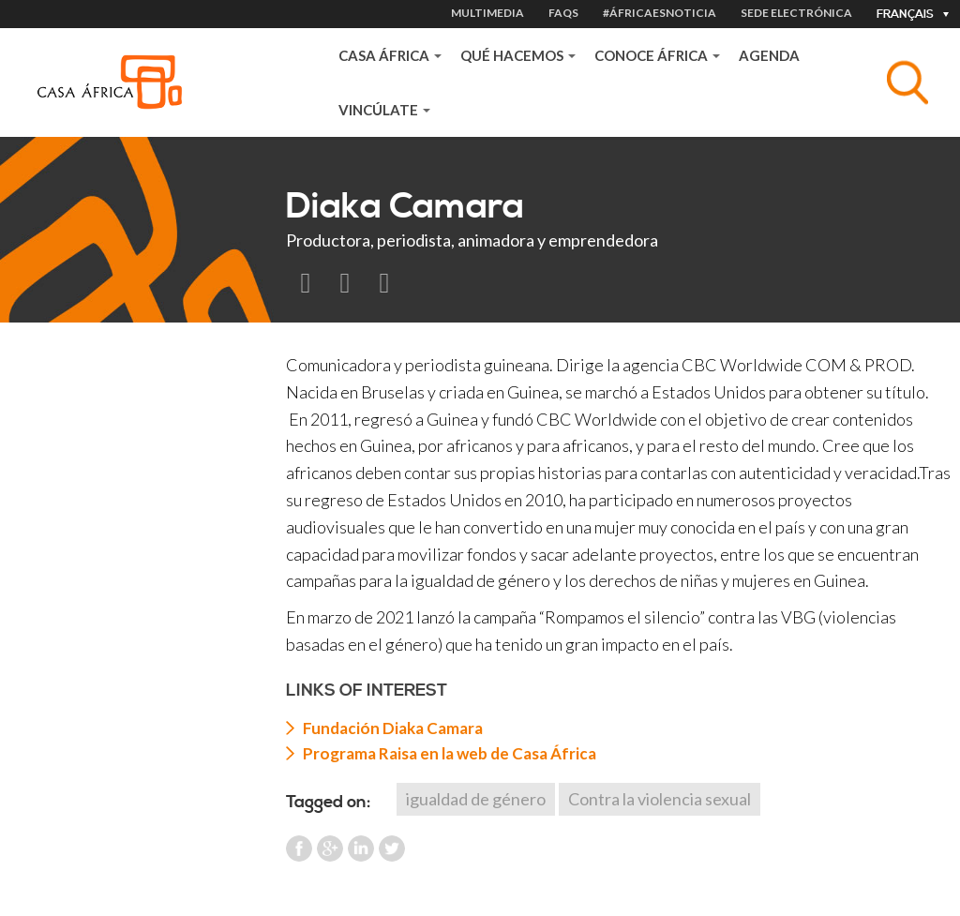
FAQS (563, 13)
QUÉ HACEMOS (518, 55)
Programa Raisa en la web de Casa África (449, 753)
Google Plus (330, 848)
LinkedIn (361, 848)
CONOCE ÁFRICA (657, 55)
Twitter (392, 848)
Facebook (299, 848)
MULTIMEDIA (487, 13)
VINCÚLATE (384, 109)
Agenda (769, 55)
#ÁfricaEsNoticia (659, 13)
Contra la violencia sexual (659, 798)
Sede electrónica (796, 13)
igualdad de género (476, 798)
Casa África (390, 55)
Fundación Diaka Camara (393, 728)
